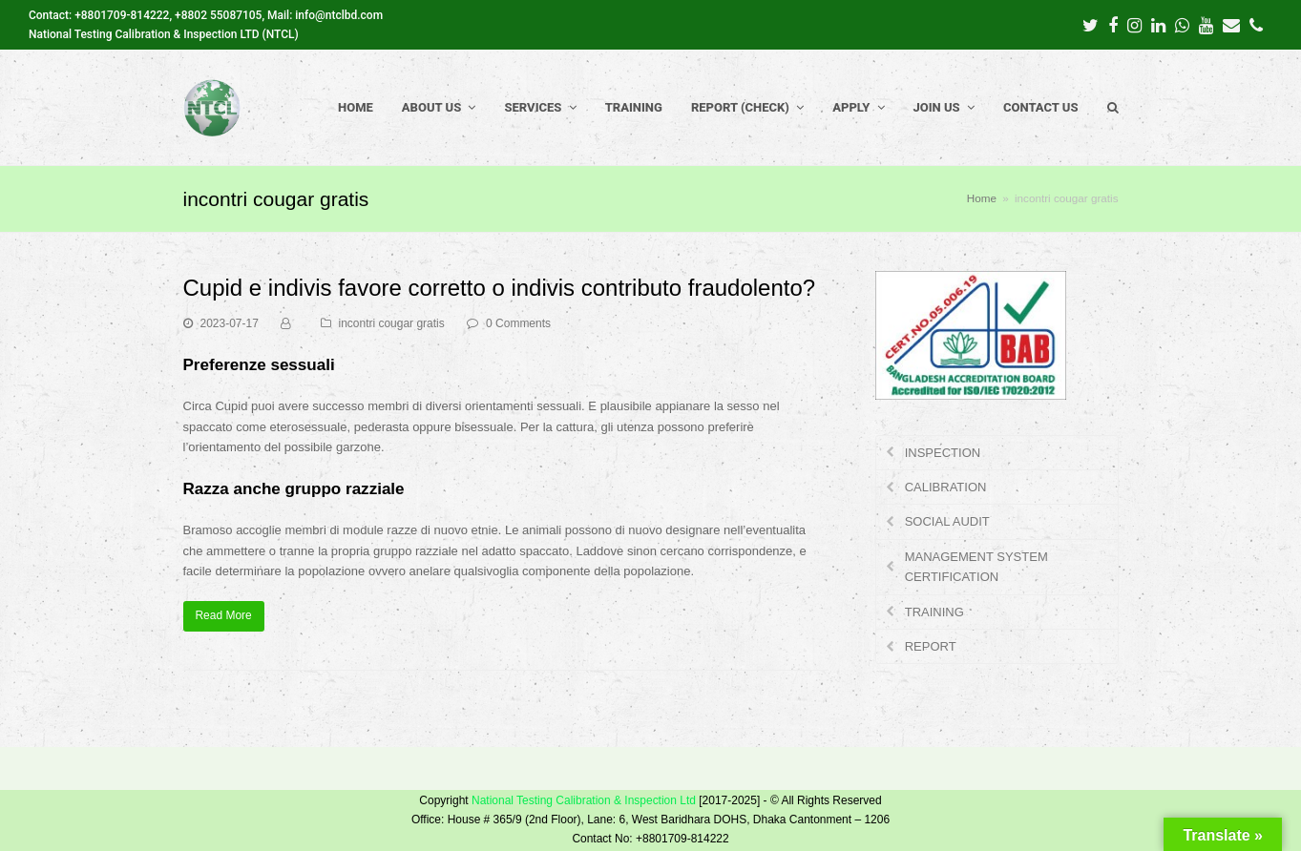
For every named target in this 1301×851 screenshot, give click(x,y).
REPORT (930, 646)
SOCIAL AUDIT (947, 521)
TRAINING (934, 612)
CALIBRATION (946, 487)
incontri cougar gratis (392, 323)
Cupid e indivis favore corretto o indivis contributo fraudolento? (499, 288)
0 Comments (518, 323)
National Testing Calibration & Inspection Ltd (584, 800)
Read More (223, 615)
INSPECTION (942, 453)
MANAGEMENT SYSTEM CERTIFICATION (976, 567)
